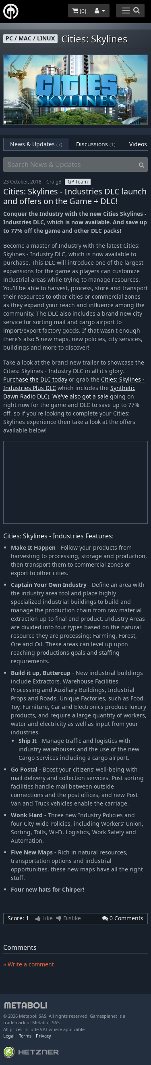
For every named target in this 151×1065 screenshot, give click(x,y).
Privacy (43, 1036)
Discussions (96, 144)
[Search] (141, 164)
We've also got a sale (80, 396)
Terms (25, 1036)
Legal (8, 1036)
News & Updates (36, 144)
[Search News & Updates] (69, 164)
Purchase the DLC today (35, 379)
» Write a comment (28, 964)
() (79, 11)
